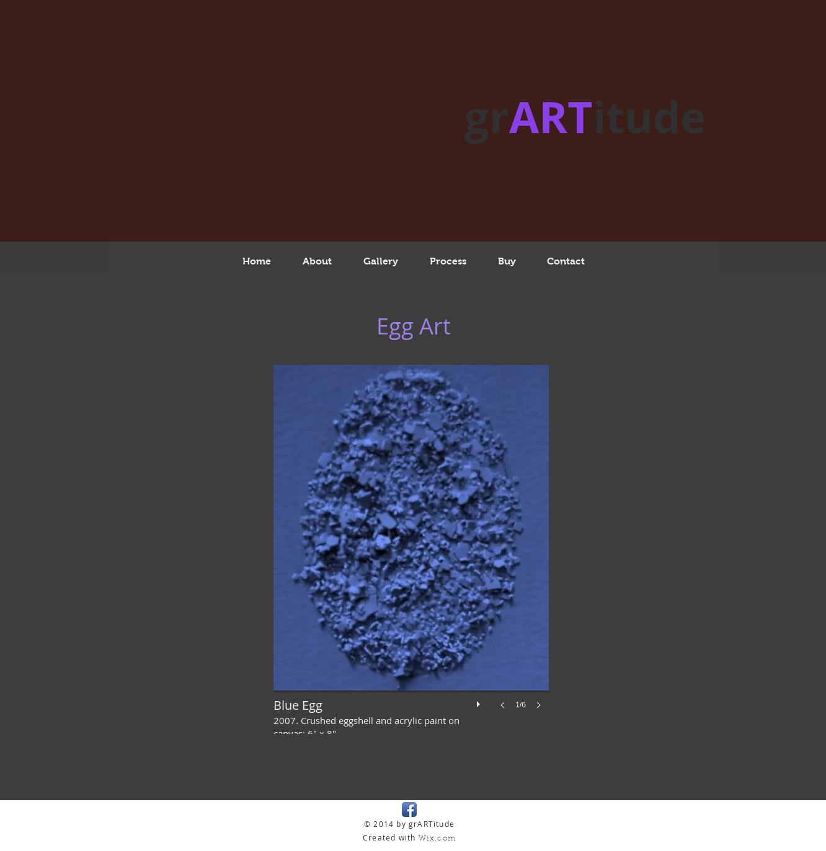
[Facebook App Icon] (409, 809)
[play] (480, 701)
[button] (411, 549)
